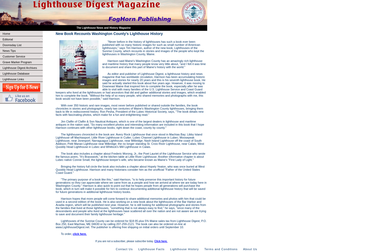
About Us (250, 249)
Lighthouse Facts (151, 249)
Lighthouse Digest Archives (20, 67)
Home (6, 33)
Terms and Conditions (221, 249)
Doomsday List (12, 45)
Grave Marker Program (17, 62)
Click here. (161, 241)
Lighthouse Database (16, 73)
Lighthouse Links (13, 79)
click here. (80, 233)
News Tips (9, 50)
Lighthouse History (184, 249)
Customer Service (22, 56)
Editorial (22, 39)
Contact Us (124, 249)
